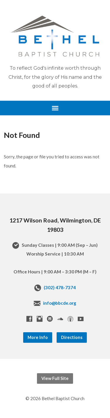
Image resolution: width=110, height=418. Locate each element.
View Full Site (55, 378)
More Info (38, 337)
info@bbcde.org (59, 303)
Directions (71, 337)
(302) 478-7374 (60, 287)
